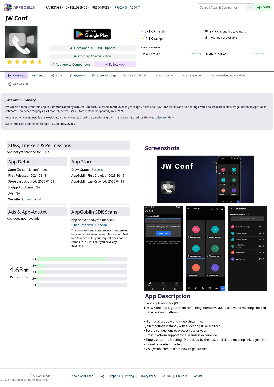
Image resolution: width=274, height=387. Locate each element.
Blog (101, 376)
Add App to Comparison (71, 64)
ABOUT (135, 7)
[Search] (250, 7)
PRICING (121, 7)
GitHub (166, 376)
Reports (115, 376)
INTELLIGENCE (77, 7)
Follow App (115, 64)
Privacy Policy (147, 376)
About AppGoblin (82, 376)
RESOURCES (102, 7)
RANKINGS (55, 7)
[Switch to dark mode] (41, 376)
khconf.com (32, 199)
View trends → (165, 117)
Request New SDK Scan (90, 225)
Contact (197, 376)
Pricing (129, 376)
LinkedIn (181, 376)
